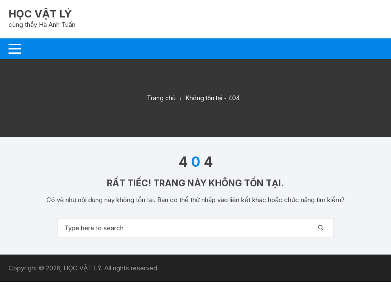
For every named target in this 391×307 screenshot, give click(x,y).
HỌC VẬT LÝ (40, 14)
